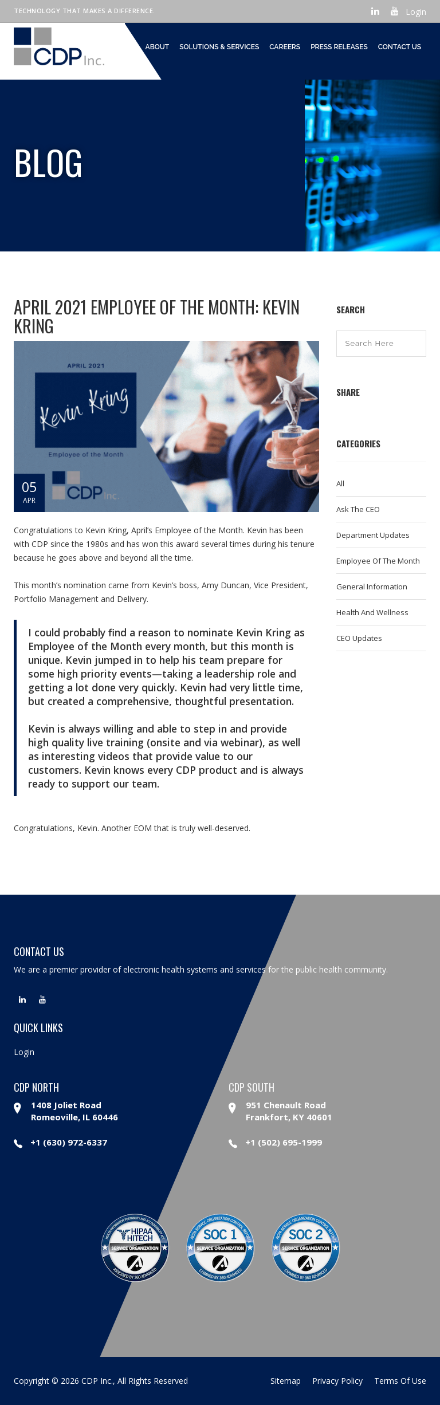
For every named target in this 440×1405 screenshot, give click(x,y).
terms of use (400, 1380)
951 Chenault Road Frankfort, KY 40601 (289, 1111)
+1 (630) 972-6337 (60, 1142)
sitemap (285, 1380)
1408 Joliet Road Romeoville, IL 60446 (74, 1111)
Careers (284, 47)
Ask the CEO (358, 509)
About (158, 47)
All (340, 483)
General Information (371, 586)
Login (416, 11)
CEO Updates (359, 638)
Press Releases (339, 47)
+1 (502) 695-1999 (275, 1142)
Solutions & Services (219, 47)
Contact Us (399, 47)
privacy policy (337, 1380)
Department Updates (373, 535)
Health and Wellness (372, 612)
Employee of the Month (378, 561)
